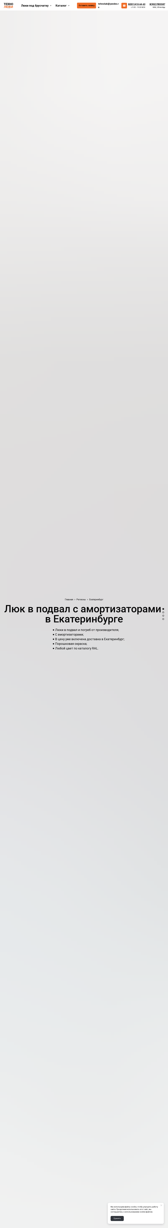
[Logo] (8, 5)
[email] (124, 5)
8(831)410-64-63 (136, 4)
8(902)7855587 (157, 4)
